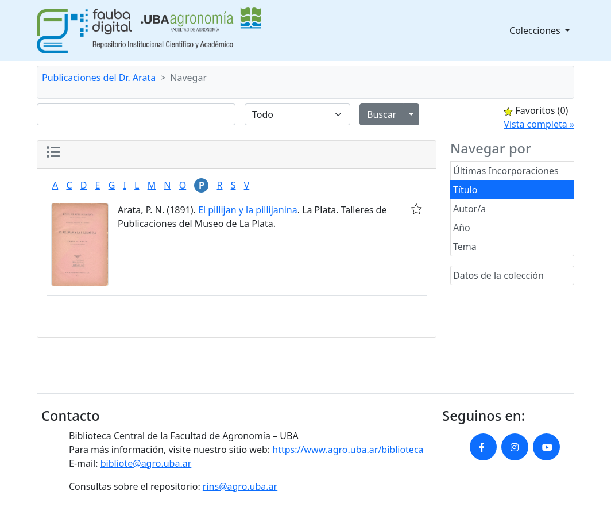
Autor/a (469, 208)
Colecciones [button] (536, 30)
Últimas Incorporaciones (506, 170)
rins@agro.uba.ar (240, 486)
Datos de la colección (498, 275)
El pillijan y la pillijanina (247, 209)
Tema (465, 246)
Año (461, 227)
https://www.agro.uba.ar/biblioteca (347, 449)
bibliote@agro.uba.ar (146, 463)
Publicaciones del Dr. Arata (99, 77)
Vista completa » (539, 124)
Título (465, 189)
